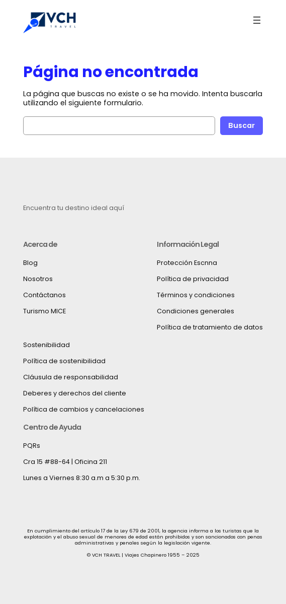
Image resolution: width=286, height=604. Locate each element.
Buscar (241, 125)
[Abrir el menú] (257, 20)
